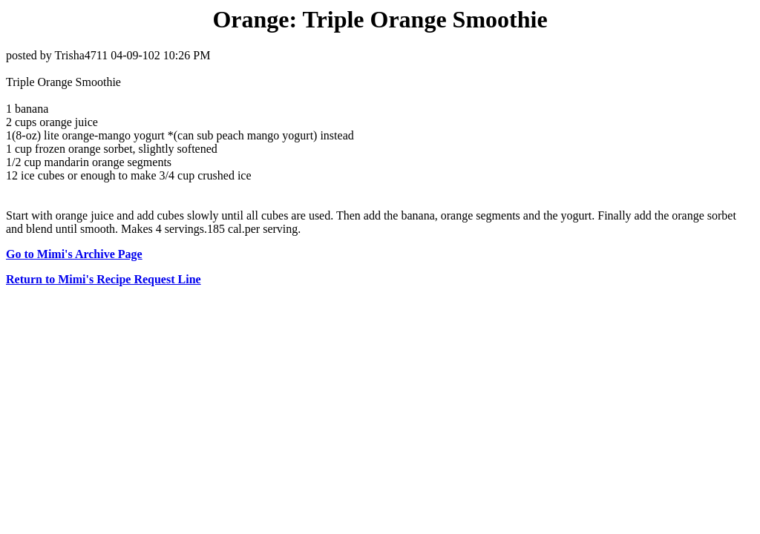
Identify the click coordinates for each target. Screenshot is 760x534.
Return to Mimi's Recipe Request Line (103, 279)
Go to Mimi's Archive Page (74, 254)
